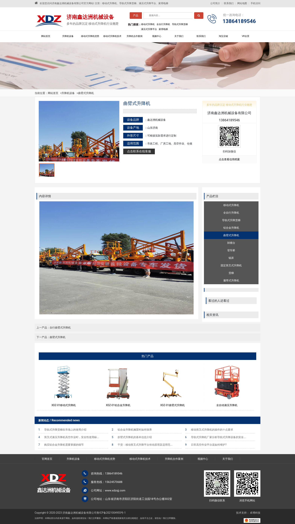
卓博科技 (255, 512)
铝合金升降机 (231, 227)
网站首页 (45, 36)
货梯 (231, 272)
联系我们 (229, 3)
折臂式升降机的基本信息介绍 (132, 437)
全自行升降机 (231, 212)
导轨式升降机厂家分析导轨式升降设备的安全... (215, 437)
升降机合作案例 (134, 36)
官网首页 (47, 458)
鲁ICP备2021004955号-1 (111, 512)
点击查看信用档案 (229, 159)
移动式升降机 (231, 205)
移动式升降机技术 (112, 36)
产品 (135, 16)
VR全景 (245, 36)
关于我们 (178, 36)
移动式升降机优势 (90, 36)
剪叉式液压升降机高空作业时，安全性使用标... (68, 437)
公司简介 (215, 3)
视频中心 (156, 36)
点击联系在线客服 (139, 151)
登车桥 (231, 250)
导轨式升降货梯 (231, 220)
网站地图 (242, 3)
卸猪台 (231, 242)
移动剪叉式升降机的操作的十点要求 (209, 429)
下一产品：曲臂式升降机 (50, 337)
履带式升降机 (231, 280)
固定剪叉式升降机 (231, 265)
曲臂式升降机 (86, 93)
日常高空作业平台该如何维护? (206, 444)
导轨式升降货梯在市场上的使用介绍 (62, 429)
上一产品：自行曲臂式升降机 (53, 327)
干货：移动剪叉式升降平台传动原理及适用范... (142, 444)
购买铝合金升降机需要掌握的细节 (61, 444)
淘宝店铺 (223, 36)
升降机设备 (68, 36)
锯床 (231, 257)
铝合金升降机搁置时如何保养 (132, 429)
